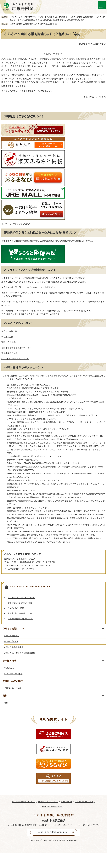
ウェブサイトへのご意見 (84, 802)
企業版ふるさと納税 (16, 608)
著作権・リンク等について (48, 802)
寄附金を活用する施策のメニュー (16, 348)
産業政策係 (22, 559)
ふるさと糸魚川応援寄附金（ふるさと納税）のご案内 (32, 24)
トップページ (15, 17)
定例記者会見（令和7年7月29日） (21, 598)
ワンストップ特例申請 (13, 674)
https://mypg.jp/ (32, 287)
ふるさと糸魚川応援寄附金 (81, 17)
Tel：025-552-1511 (63, 825)
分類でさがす (29, 17)
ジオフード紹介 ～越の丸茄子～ (20, 619)
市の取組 (48, 17)
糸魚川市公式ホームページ (52, 806)
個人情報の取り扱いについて (23, 802)
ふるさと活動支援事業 (13, 647)
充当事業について (9, 353)
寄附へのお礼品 (8, 342)
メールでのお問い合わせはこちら (19, 569)
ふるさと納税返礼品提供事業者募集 (19, 653)
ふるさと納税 (61, 17)
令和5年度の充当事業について (20, 613)
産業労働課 (9, 559)
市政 (40, 17)
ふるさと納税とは (29, 20)
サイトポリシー (66, 802)
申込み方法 (9, 668)
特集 (6, 703)
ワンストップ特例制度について (15, 359)
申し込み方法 (7, 337)
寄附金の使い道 (11, 641)
